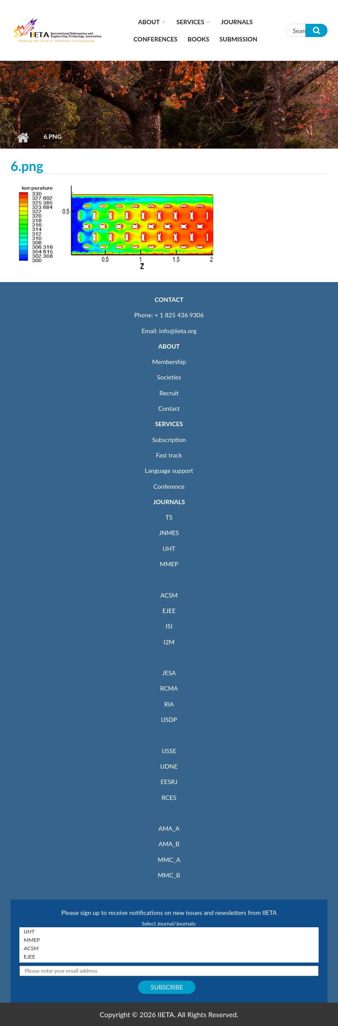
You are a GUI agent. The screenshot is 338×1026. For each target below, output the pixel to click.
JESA (169, 673)
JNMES (169, 532)
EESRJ (169, 781)
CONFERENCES (155, 39)
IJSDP (169, 719)
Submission (238, 39)
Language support (169, 470)
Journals (237, 22)
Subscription (169, 439)
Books (198, 39)
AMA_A (169, 828)
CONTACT (169, 299)
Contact (169, 408)
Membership (169, 361)
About (149, 22)
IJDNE (168, 766)
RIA (169, 704)
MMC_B (169, 875)
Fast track (169, 455)
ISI (168, 626)
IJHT (169, 548)
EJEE (169, 610)
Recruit (169, 393)
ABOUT (169, 346)
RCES (169, 797)
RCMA (169, 688)
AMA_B (168, 844)
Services (190, 22)
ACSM (168, 595)
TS (169, 517)
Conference (169, 486)
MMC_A (169, 859)
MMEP (169, 564)
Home (23, 137)
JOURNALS (169, 502)
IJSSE (169, 751)
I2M (168, 642)
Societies (169, 377)
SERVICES (169, 424)
